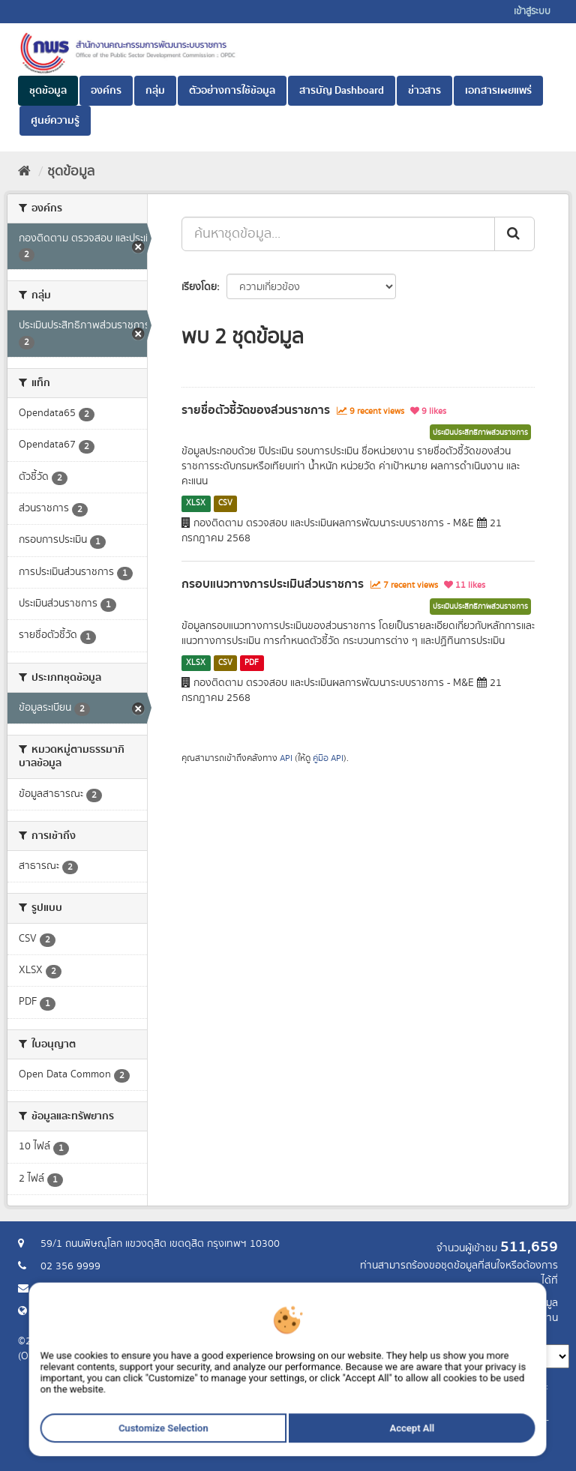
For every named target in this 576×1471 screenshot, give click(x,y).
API (286, 758)
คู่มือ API (328, 758)
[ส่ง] (514, 234)
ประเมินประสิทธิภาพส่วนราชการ (480, 432)
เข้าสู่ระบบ (532, 11)
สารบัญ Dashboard (341, 90)
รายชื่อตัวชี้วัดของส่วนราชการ (256, 410)
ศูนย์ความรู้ (55, 120)
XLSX (196, 503)
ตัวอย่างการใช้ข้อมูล (232, 90)
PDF (251, 663)
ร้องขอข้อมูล (531, 1303)
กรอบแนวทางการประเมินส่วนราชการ (273, 584)
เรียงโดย (199, 287)
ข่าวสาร (424, 90)
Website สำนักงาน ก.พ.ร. (94, 1311)
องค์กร (106, 90)
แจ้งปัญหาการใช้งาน (515, 1318)
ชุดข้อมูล (48, 90)
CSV (225, 503)
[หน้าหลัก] (24, 171)
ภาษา (347, 1333)
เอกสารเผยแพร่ (498, 90)
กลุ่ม (155, 90)
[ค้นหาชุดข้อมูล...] (338, 234)
